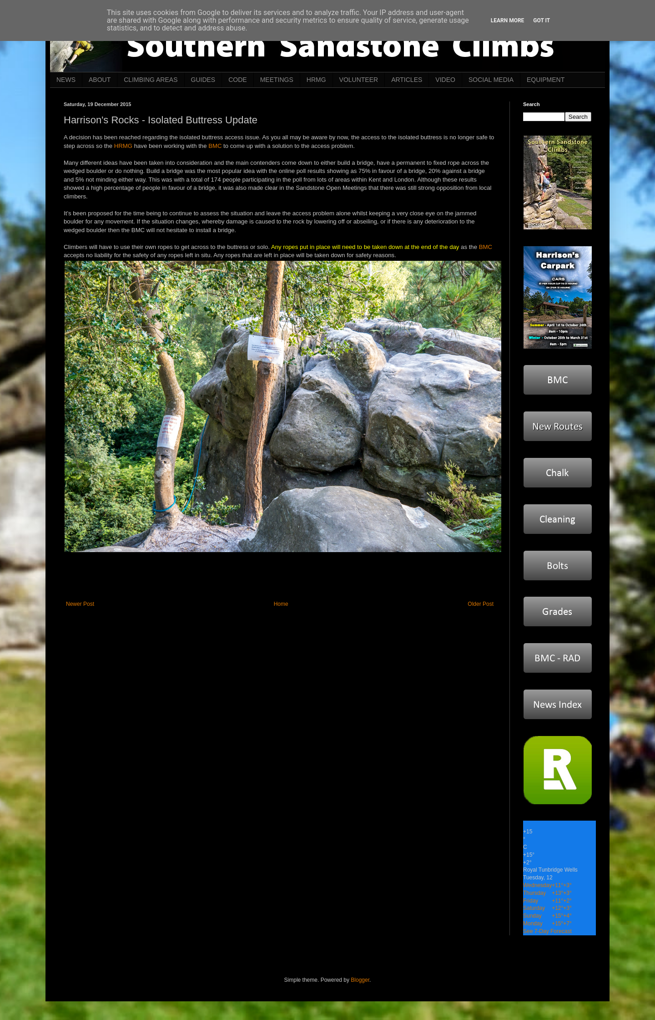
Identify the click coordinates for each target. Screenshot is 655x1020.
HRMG (316, 79)
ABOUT (100, 79)
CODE (237, 79)
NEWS (66, 79)
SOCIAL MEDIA (491, 79)
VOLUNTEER (358, 79)
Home (281, 604)
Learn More (507, 20)
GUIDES (203, 79)
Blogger (360, 980)
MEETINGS (276, 79)
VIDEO (445, 79)
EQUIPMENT (545, 79)
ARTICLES (406, 79)
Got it (541, 20)
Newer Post (80, 604)
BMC (215, 145)
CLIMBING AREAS (150, 79)
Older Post (481, 604)
